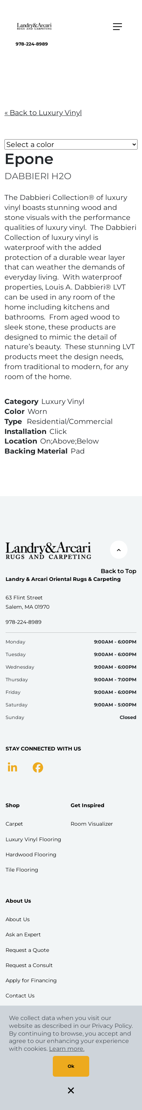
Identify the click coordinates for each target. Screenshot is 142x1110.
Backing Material (36, 451)
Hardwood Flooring (31, 854)
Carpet (14, 823)
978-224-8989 (32, 44)
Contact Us (20, 995)
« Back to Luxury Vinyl (43, 112)
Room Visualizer (92, 823)
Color (14, 411)
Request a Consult (29, 965)
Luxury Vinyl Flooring (33, 839)
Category (21, 401)
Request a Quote (27, 950)
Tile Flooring (22, 869)
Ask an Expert (23, 934)
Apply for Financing (31, 980)
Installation (25, 431)
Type (13, 421)
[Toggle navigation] (117, 27)
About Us (18, 919)
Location (20, 441)
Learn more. (66, 1048)
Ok (71, 1066)
